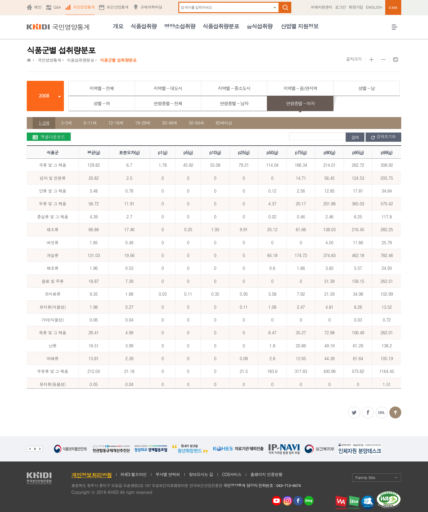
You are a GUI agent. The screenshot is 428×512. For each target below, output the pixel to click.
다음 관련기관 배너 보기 (40, 449)
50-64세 (196, 123)
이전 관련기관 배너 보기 (29, 449)
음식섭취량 (259, 26)
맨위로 (395, 412)
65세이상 (224, 123)
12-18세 (115, 123)
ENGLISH (374, 7)
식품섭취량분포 (221, 26)
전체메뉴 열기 (396, 29)
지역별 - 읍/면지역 (300, 88)
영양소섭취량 (179, 26)
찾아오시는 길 (201, 474)
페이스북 (368, 412)
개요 (118, 26)
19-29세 (142, 123)
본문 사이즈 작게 (383, 60)
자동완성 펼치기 (274, 7)
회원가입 (356, 7)
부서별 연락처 (167, 474)
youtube (276, 499)
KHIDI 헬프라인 (134, 474)
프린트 (395, 60)
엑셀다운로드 (49, 137)
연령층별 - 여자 (300, 103)
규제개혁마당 (151, 7)
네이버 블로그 (309, 500)
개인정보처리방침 (91, 475)
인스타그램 (288, 500)
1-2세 (44, 123)
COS (393, 7)
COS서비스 (232, 474)
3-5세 (66, 123)
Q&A (57, 7)
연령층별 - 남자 (234, 103)
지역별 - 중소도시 (234, 88)
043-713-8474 (288, 485)
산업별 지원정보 (299, 26)
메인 (38, 7)
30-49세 (169, 123)
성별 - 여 (101, 103)
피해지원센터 (321, 7)
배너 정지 (34, 449)
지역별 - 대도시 (168, 88)
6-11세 (90, 123)
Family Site (376, 477)
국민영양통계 (84, 7)
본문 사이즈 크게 (371, 60)
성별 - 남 (366, 88)
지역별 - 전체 (101, 88)
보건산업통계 (117, 7)
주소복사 (382, 412)
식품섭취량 (143, 26)
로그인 (340, 7)
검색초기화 (383, 136)
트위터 (354, 412)
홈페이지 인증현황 (266, 474)
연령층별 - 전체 (168, 103)
